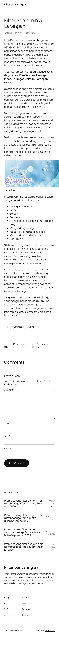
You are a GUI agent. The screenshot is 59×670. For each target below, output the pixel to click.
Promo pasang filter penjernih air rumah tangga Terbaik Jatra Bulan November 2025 (23, 518)
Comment (9, 389)
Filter (8, 326)
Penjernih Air (31, 326)
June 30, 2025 (52, 547)
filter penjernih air (28, 32)
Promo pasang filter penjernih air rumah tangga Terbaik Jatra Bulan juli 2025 (23, 546)
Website (7, 448)
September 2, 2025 (50, 532)
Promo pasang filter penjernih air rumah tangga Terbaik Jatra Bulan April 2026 (23, 503)
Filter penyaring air (15, 4)
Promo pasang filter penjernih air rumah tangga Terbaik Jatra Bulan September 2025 (22, 532)
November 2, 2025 (50, 518)
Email (7, 436)
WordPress (50, 630)
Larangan (18, 326)
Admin (16, 32)
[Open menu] (53, 4)
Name (7, 423)
